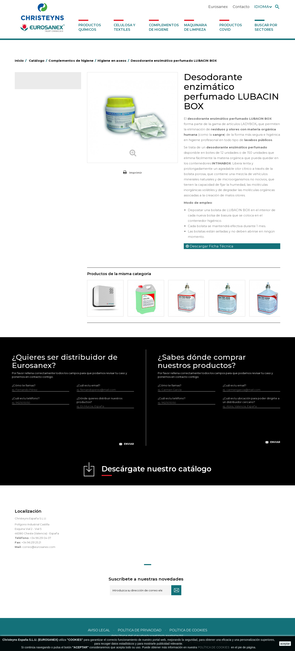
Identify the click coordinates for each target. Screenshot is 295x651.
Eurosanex (218, 7)
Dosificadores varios (36, 263)
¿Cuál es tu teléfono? (26, 398)
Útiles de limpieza (34, 244)
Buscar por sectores (266, 27)
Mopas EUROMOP (34, 213)
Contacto (241, 7)
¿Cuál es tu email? (88, 385)
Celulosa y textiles (124, 27)
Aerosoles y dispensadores (40, 117)
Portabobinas (31, 219)
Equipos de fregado (35, 168)
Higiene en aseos (34, 200)
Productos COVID (230, 27)
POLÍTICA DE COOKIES (214, 647)
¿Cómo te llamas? (23, 385)
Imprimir (135, 172)
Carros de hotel (33, 149)
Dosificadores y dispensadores (43, 257)
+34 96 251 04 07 (40, 538)
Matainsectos (31, 206)
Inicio (21, 61)
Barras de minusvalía (36, 130)
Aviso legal (99, 630)
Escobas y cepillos (34, 181)
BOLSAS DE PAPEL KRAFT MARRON (46, 143)
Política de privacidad (139, 630)
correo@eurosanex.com (38, 547)
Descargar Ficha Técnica (209, 246)
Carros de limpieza (35, 155)
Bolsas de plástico (34, 136)
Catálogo (34, 84)
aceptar (285, 643)
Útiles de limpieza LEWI (38, 251)
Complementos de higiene (164, 27)
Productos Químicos (89, 27)
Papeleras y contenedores (40, 162)
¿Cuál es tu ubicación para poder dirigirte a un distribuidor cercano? (251, 400)
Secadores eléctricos (37, 238)
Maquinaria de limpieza (195, 27)
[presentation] (73, 430)
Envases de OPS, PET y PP (39, 174)
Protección (30, 225)
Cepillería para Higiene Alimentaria (45, 187)
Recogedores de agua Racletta (43, 232)
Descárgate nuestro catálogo (156, 470)
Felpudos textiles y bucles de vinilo (45, 194)
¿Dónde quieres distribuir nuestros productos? (99, 400)
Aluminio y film (32, 124)
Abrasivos (28, 111)
